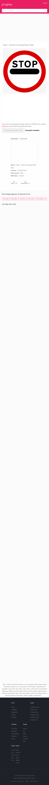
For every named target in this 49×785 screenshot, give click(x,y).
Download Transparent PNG (13, 130)
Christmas (14, 728)
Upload (45, 3)
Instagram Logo (34, 707)
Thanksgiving (15, 733)
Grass (13, 755)
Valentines (14, 736)
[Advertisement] (24, 27)
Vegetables (14, 712)
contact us (5, 126)
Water (17, 757)
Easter (13, 738)
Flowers (18, 752)
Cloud (13, 750)
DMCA (27, 781)
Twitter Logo (33, 709)
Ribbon (18, 760)
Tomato (13, 714)
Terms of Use (33, 781)
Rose (17, 755)
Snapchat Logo (34, 717)
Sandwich (14, 709)
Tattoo (17, 762)
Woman (25, 736)
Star (12, 757)
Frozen (25, 728)
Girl (24, 731)
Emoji (17, 750)
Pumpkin (13, 717)
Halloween (14, 731)
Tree (12, 760)
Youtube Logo (34, 712)
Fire (12, 752)
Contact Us (21, 781)
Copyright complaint (32, 130)
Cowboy (25, 738)
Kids (24, 741)
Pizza (12, 707)
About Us (14, 781)
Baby (24, 733)
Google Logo (34, 720)
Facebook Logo (34, 714)
